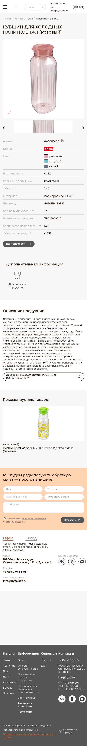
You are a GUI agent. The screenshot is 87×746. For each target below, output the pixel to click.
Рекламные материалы (25, 705)
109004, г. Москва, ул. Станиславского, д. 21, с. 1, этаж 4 (27, 561)
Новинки (8, 693)
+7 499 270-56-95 (58, 5)
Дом (5, 671)
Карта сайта (25, 711)
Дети (6, 676)
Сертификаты (26, 697)
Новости (46, 660)
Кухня (6, 660)
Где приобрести (18, 244)
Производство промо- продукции (27, 677)
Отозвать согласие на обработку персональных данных (29, 735)
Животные (9, 682)
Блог (44, 665)
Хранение (9, 665)
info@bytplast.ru (59, 10)
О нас (21, 660)
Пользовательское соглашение (20, 729)
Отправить (72, 520)
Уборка (7, 687)
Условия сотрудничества (28, 667)
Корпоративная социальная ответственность (28, 689)
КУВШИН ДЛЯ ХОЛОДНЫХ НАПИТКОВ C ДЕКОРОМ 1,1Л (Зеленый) (38, 450)
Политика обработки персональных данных (27, 725)
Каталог (9, 653)
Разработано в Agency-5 (70, 731)
